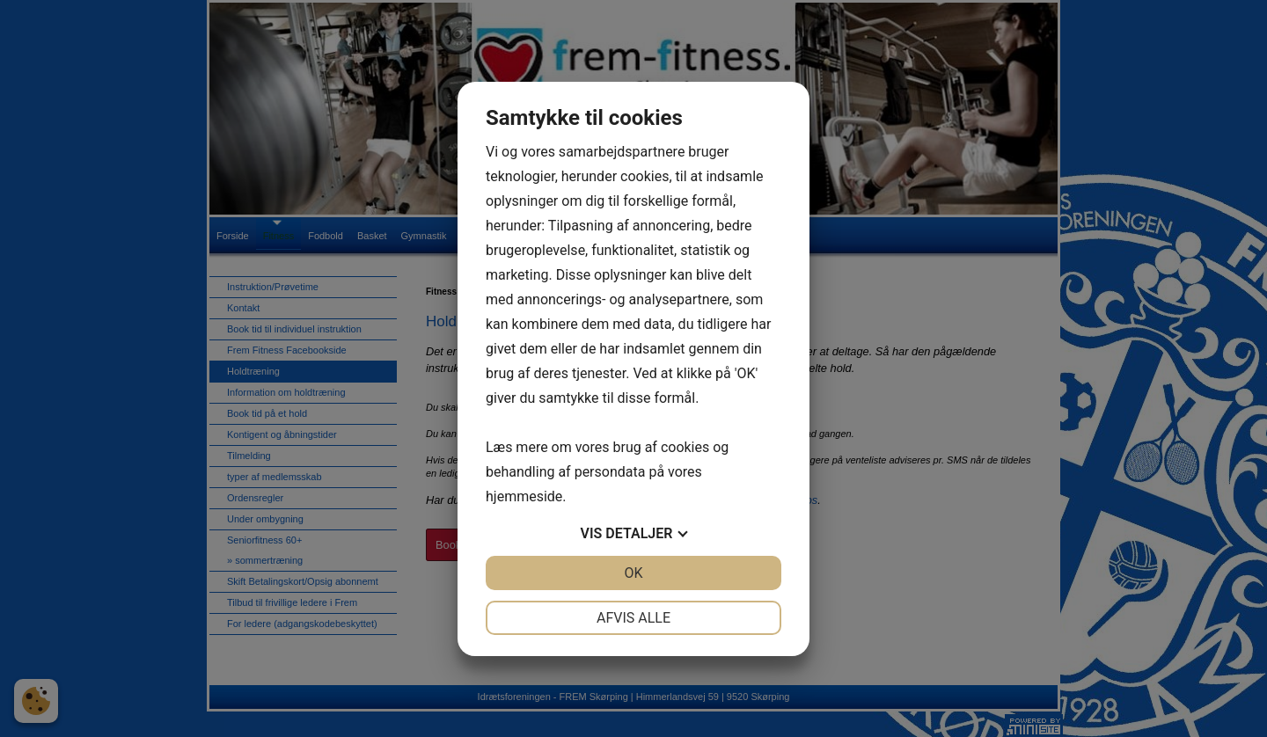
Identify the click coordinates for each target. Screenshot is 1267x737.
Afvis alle (633, 617)
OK (633, 573)
